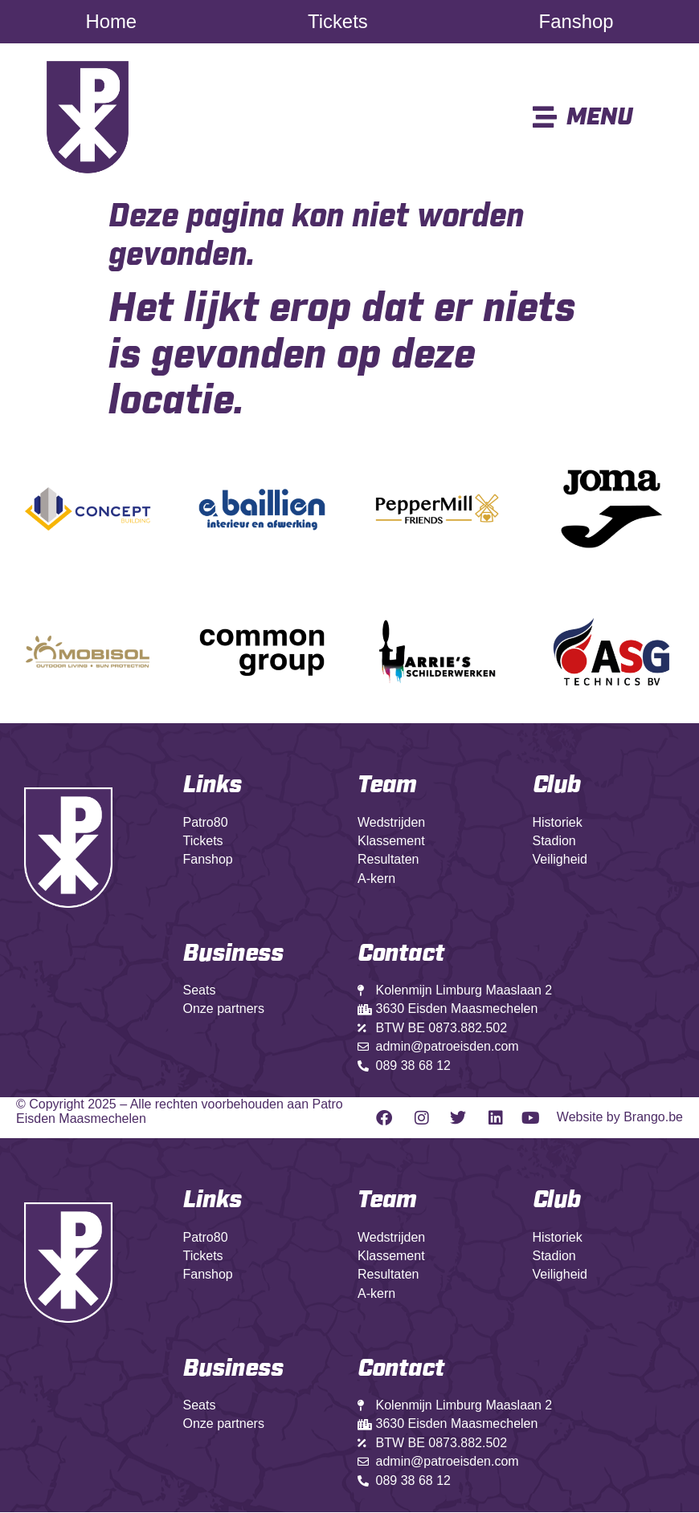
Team (387, 786)
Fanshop (576, 21)
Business (233, 954)
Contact (401, 1369)
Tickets (337, 21)
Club (557, 786)
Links (212, 786)
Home (111, 21)
